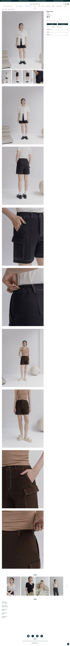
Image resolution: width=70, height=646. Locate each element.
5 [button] (23, 68)
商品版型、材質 (49, 29)
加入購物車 (52, 24)
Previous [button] (3, 586)
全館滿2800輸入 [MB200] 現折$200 (8, 0)
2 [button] (19, 68)
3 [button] (20, 68)
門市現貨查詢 (63, 24)
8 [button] (27, 68)
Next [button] (67, 586)
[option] (23, 40)
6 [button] (24, 68)
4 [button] (22, 68)
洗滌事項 (48, 34)
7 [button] (26, 68)
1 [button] (17, 68)
